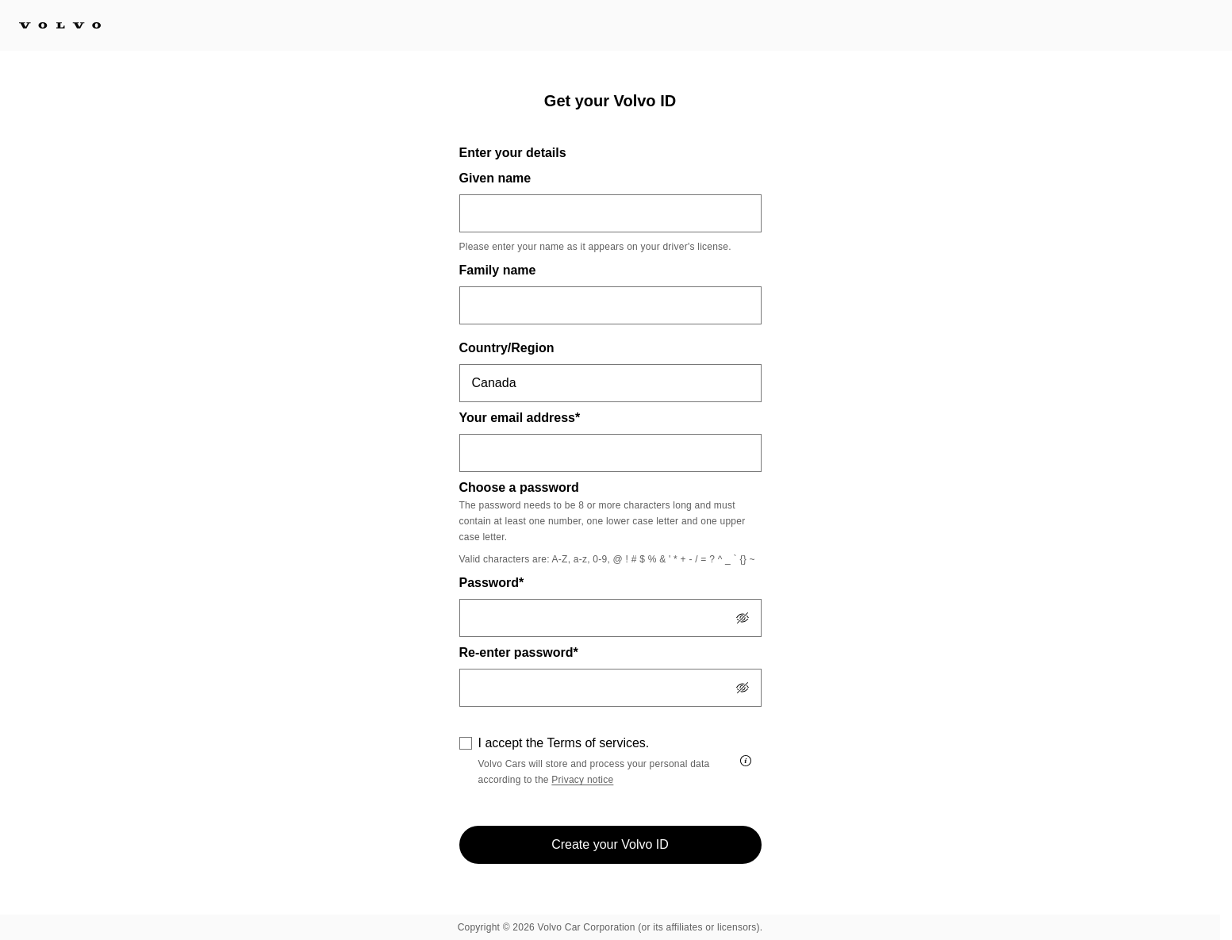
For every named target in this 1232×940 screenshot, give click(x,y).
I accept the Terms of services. (564, 743)
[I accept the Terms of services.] (746, 761)
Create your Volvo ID (610, 844)
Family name (497, 270)
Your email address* (520, 417)
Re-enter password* (518, 652)
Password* (491, 582)
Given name (495, 178)
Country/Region (507, 348)
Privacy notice (582, 779)
